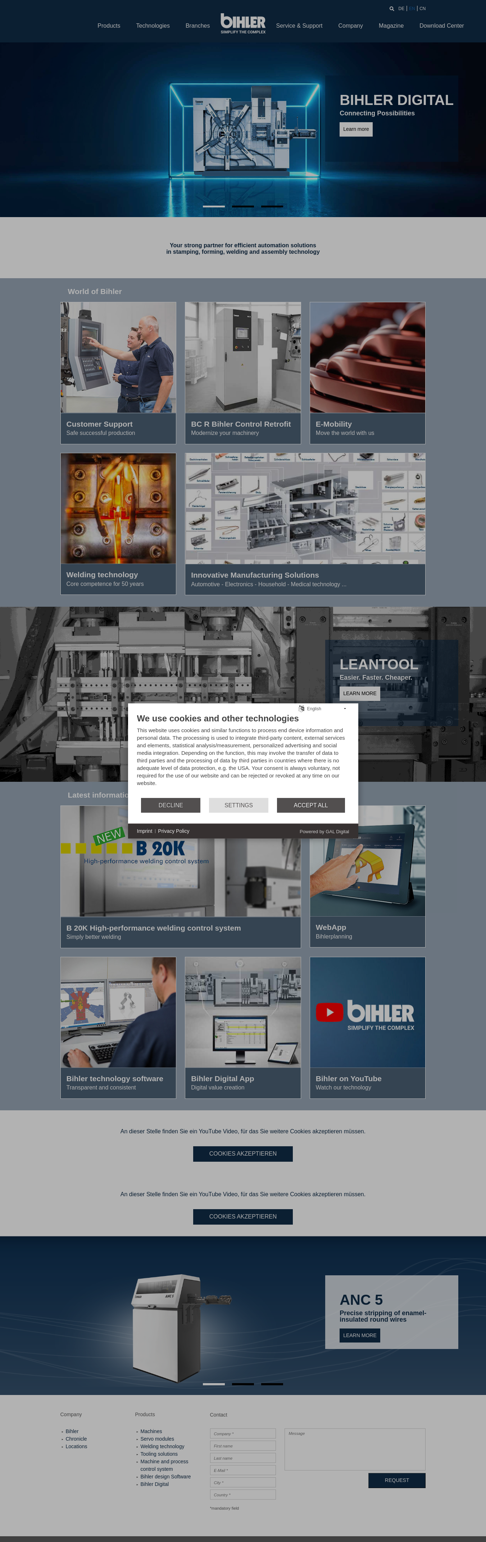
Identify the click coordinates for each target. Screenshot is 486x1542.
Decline (171, 805)
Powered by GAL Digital (324, 831)
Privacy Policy (173, 831)
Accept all (311, 805)
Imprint (145, 831)
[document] (243, 755)
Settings (238, 805)
